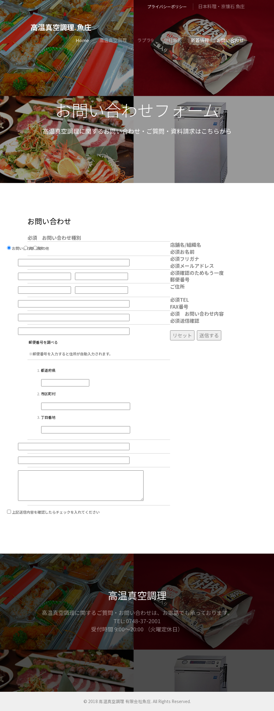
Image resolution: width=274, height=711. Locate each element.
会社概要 (173, 40)
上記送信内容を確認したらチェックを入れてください (59, 515)
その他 (46, 251)
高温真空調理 (113, 40)
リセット (182, 338)
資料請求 (39, 251)
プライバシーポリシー (167, 6)
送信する (209, 338)
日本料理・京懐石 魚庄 (221, 6)
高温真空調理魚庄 (60, 27)
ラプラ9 (145, 40)
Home (82, 40)
